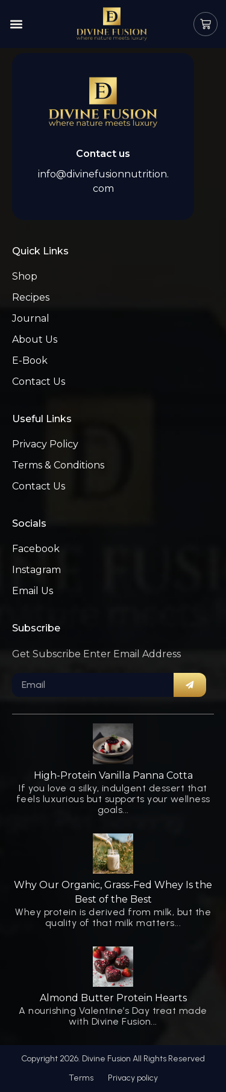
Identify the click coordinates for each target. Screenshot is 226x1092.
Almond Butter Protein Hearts (113, 998)
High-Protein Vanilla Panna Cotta (113, 775)
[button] (16, 24)
